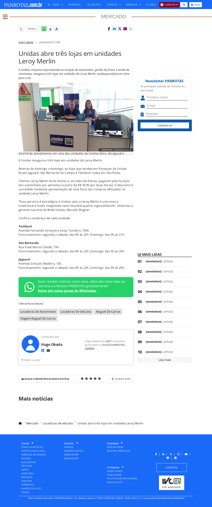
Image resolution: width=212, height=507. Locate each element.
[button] (109, 28)
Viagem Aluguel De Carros (38, 318)
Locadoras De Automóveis (38, 312)
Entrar (195, 4)
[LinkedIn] (42, 350)
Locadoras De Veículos (76, 312)
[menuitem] (54, 4)
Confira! (89, 348)
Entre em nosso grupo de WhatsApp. (67, 290)
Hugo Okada (26, 42)
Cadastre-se (164, 125)
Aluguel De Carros (108, 312)
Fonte (32, 28)
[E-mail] (48, 350)
